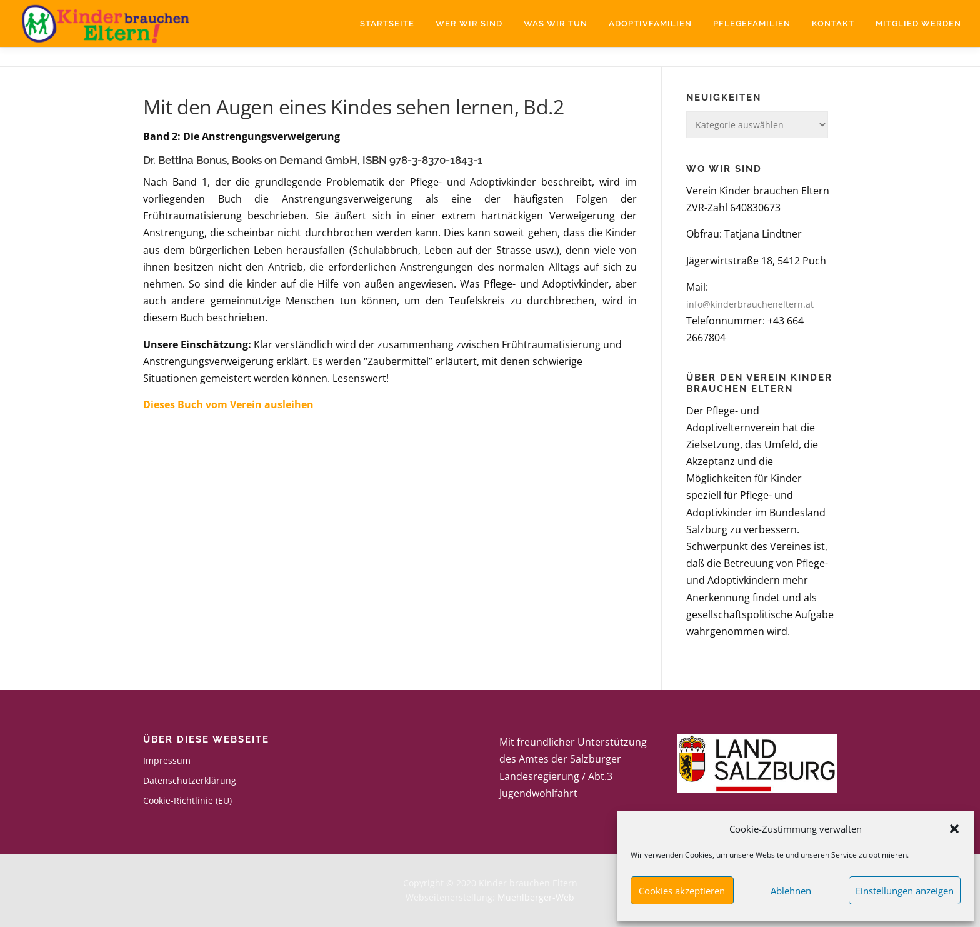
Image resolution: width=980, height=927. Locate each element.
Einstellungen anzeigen (905, 890)
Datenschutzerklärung (189, 780)
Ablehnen (791, 890)
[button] (954, 829)
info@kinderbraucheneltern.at (750, 304)
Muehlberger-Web (536, 897)
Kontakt (833, 23)
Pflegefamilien (752, 23)
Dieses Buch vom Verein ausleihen (228, 404)
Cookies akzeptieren (682, 890)
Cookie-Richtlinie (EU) (187, 800)
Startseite (387, 23)
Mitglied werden (918, 23)
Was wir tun (556, 23)
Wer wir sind (469, 23)
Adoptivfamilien (650, 23)
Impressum (167, 760)
